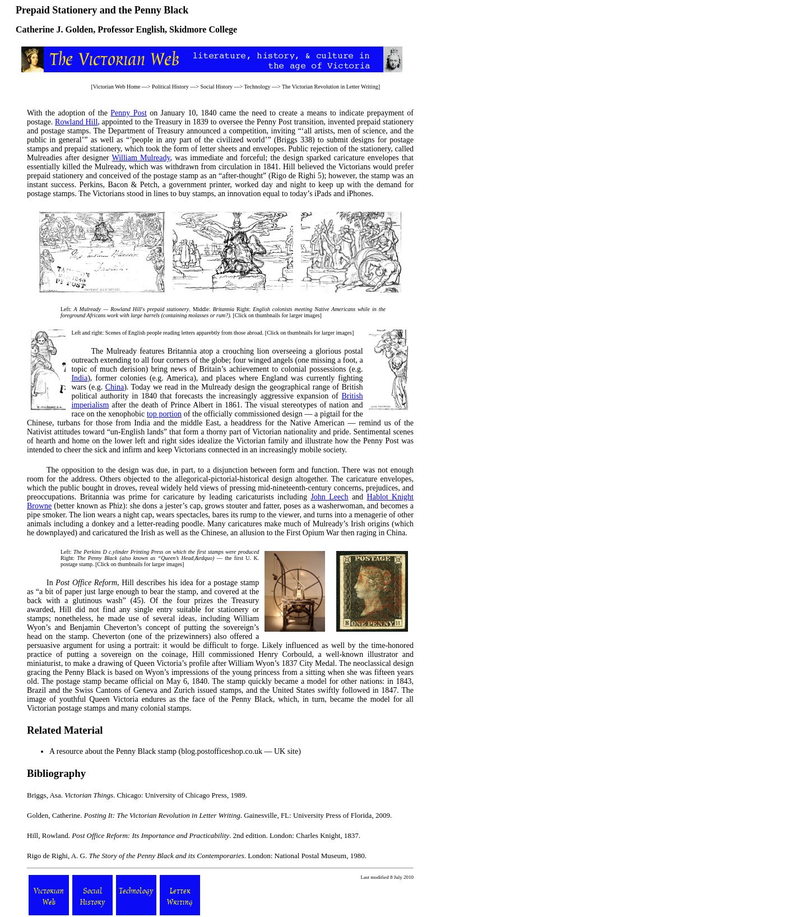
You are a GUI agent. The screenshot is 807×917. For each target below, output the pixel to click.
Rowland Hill (76, 122)
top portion (164, 414)
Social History (216, 87)
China (114, 387)
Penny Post (128, 113)
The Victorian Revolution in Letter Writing (330, 87)
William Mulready (141, 158)
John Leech (329, 497)
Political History (170, 87)
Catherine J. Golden (54, 29)
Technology (257, 87)
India (79, 378)
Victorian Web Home (117, 87)
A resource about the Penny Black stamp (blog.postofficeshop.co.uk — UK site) (175, 751)
